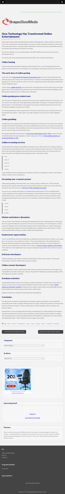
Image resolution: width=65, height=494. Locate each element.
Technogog (32, 414)
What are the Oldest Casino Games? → (51, 331)
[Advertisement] (41, 9)
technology (56, 323)
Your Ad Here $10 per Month (32, 417)
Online (43, 323)
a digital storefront (16, 87)
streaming (49, 323)
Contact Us (4, 457)
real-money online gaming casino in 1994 (39, 133)
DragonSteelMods (31, 491)
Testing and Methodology (8, 453)
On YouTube (5, 468)
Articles (14, 323)
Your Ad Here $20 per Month (32, 483)
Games (33, 323)
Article (8, 323)
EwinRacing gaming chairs (18, 393)
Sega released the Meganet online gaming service (27, 77)
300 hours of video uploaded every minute (34, 188)
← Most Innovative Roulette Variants (14, 331)
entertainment (21, 323)
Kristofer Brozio (7, 39)
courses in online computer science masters (49, 245)
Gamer (28, 323)
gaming (38, 323)
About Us (4, 455)
